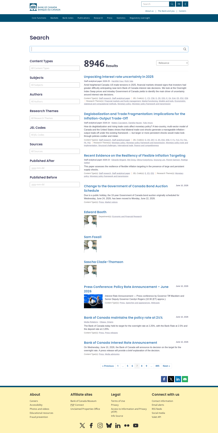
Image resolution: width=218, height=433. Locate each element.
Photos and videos (39, 408)
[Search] (185, 49)
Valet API (156, 417)
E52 (182, 98)
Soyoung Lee (159, 160)
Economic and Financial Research (127, 216)
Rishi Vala (129, 81)
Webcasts (155, 303)
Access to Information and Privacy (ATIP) (129, 410)
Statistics (121, 18)
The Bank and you (166, 11)
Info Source (117, 415)
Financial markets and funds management (123, 101)
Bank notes (68, 18)
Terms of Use (118, 401)
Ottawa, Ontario (106, 322)
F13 (177, 140)
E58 (186, 98)
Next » (166, 365)
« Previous (108, 365)
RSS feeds (157, 408)
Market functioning (150, 101)
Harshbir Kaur (117, 81)
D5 (159, 98)
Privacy (115, 404)
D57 (152, 140)
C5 (148, 98)
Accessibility (36, 404)
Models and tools (166, 101)
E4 (170, 98)
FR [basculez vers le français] (179, 4)
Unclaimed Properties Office (85, 408)
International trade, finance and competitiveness (138, 145)
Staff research (105, 98)
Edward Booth (95, 212)
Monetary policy (124, 104)
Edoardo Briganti (119, 160)
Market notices (111, 202)
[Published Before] (55, 184)
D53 (163, 98)
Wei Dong (131, 160)
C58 (152, 98)
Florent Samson (173, 160)
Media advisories (112, 354)
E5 (178, 98)
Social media (158, 412)
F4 (181, 140)
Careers (182, 11)
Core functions (39, 18)
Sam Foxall (92, 237)
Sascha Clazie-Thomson (103, 262)
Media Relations (91, 322)
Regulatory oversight (140, 18)
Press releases (111, 333)
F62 (89, 143)
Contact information (162, 401)
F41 (185, 140)
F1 (174, 140)
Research (98, 18)
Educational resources (41, 412)
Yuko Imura (148, 123)
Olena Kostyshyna (145, 160)
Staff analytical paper (121, 98)
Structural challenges (107, 145)
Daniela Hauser (135, 123)
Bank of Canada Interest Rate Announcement (120, 343)
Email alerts (158, 404)
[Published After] (55, 168)
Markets (54, 18)
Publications (84, 18)
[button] (164, 379)
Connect (77, 404)
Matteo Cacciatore (119, 123)
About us (149, 11)
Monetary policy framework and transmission (151, 104)
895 (157, 365)
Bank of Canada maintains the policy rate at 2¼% (123, 317)
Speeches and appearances (138, 303)
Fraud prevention (39, 417)
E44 (174, 98)
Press (109, 18)
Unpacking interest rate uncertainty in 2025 (118, 77)
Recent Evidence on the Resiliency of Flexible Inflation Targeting (134, 155)
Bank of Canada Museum (83, 401)
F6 (85, 143)
